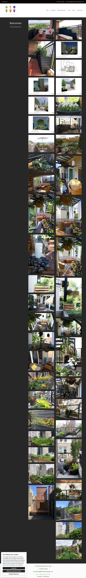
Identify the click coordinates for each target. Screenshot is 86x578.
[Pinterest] (45, 574)
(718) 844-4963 (60, 1)
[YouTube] (41, 574)
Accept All (13, 568)
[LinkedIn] (43, 574)
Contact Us (80, 10)
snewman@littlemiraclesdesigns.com (75, 1)
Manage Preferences (14, 574)
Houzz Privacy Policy (12, 560)
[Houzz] (37, 574)
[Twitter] (39, 574)
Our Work (53, 10)
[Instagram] (47, 574)
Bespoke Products (62, 10)
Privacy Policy (39, 576)
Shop (69, 10)
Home (47, 10)
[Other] (49, 574)
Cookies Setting (46, 576)
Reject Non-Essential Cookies (14, 571)
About (73, 10)
